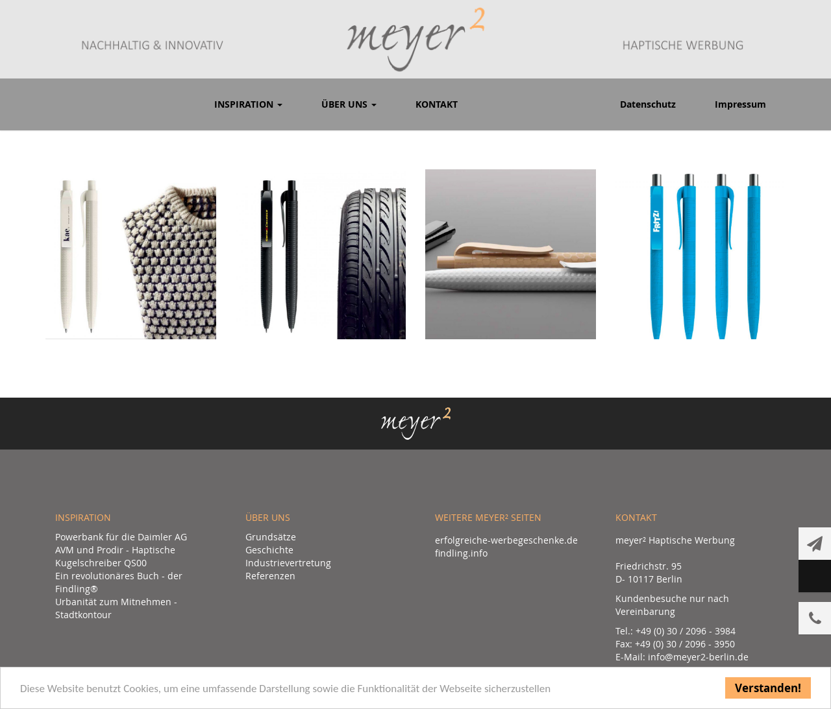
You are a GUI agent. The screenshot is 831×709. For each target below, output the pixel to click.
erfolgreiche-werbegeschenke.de (506, 540)
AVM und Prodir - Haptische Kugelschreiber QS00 (115, 556)
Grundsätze (270, 537)
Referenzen (270, 576)
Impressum (740, 104)
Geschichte (269, 550)
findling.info (461, 553)
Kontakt (437, 104)
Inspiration (248, 104)
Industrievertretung (288, 563)
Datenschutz (648, 104)
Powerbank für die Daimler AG (121, 537)
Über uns (349, 104)
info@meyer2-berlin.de (698, 657)
